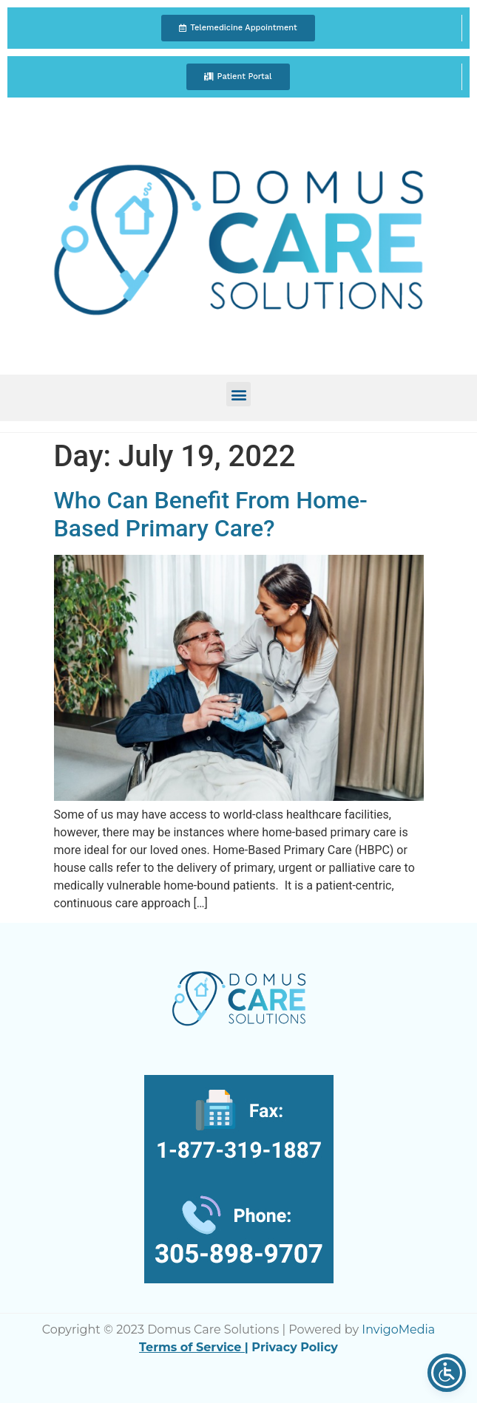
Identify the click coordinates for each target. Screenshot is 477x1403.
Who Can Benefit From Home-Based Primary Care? (211, 514)
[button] (237, 28)
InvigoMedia (398, 1329)
